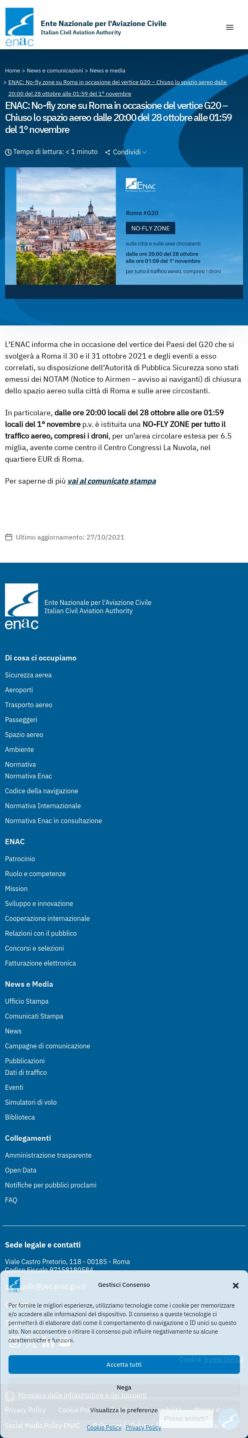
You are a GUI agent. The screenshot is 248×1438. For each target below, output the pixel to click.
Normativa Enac (28, 776)
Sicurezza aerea (28, 675)
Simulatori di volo (30, 1102)
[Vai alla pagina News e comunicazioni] (55, 70)
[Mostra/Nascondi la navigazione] (230, 27)
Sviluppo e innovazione (39, 903)
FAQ (11, 1200)
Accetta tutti (124, 1364)
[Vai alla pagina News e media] (107, 70)
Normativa (20, 764)
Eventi (14, 1087)
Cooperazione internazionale (47, 918)
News (13, 1031)
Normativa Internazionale (43, 806)
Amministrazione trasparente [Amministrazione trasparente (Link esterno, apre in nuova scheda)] (48, 1155)
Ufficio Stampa (27, 1001)
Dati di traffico (26, 1072)
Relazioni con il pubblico (41, 933)
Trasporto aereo (28, 705)
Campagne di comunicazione (47, 1046)
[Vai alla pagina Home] (12, 70)
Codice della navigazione (41, 791)
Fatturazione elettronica (40, 963)
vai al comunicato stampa (111, 481)
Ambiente (19, 749)
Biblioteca (20, 1117)
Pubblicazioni (25, 1061)
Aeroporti (19, 690)
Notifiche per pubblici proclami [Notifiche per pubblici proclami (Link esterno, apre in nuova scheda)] (50, 1185)
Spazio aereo (24, 734)
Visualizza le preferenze (124, 1410)
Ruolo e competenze (35, 874)
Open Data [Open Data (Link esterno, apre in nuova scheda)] (21, 1170)
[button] (235, 1285)
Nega (124, 1387)
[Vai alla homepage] (86, 27)
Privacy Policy (143, 1427)
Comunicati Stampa (34, 1016)
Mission (16, 888)
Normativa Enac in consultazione (53, 821)
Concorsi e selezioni (34, 948)
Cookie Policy (104, 1427)
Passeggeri (21, 719)
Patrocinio (20, 859)
